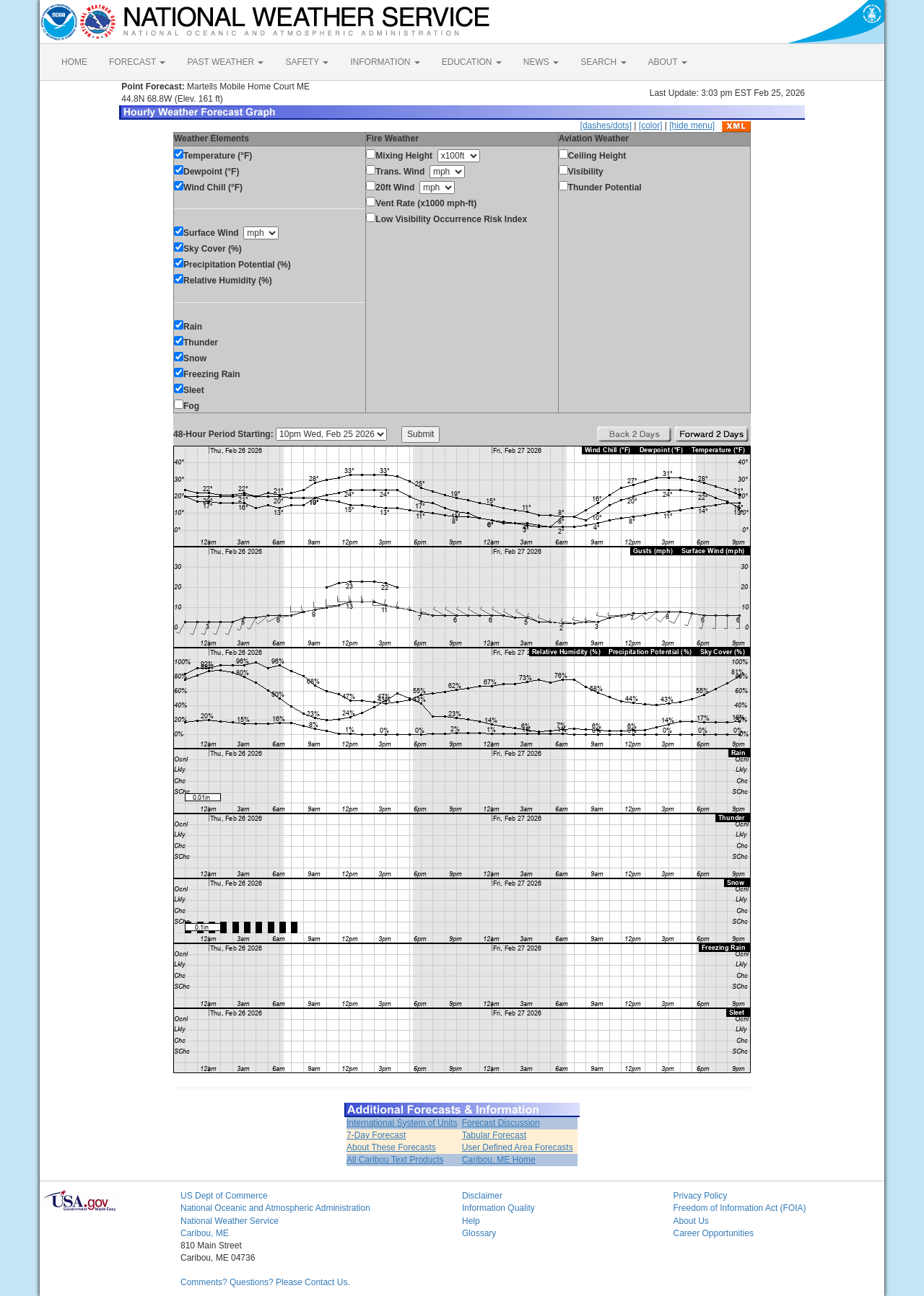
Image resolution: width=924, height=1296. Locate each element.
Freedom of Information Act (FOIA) (740, 1208)
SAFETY (306, 62)
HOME (74, 62)
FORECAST (137, 62)
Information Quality (498, 1208)
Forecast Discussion (501, 1123)
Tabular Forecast (494, 1135)
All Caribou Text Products (395, 1160)
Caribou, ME (204, 1233)
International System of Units (401, 1123)
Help (471, 1221)
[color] (651, 125)
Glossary (479, 1233)
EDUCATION (472, 62)
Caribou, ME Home (499, 1160)
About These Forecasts (391, 1147)
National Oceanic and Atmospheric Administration (275, 1208)
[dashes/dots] (606, 125)
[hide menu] (692, 125)
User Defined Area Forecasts (517, 1147)
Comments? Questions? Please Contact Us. (265, 1282)
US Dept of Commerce (224, 1196)
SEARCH (603, 62)
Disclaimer (482, 1196)
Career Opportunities (714, 1233)
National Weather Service (229, 1221)
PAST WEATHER (225, 62)
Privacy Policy (701, 1196)
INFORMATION (384, 62)
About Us (691, 1221)
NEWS (541, 62)
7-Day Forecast (376, 1135)
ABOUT (667, 62)
